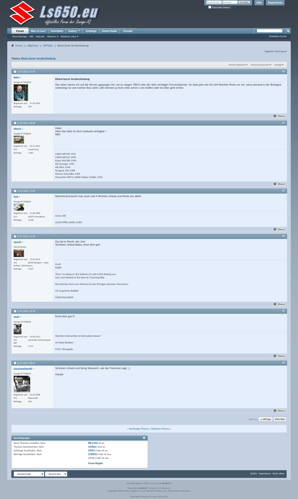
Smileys (92, 446)
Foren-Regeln (95, 463)
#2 (283, 122)
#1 (283, 71)
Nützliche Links (68, 36)
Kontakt (128, 31)
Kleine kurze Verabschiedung (38, 58)
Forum (20, 31)
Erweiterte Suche (278, 36)
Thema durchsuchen (260, 64)
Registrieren (275, 2)
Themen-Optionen (237, 64)
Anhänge (91, 31)
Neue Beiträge (19, 36)
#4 (283, 236)
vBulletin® (143, 488)
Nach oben (280, 419)
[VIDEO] (92, 454)
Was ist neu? (38, 31)
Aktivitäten (57, 31)
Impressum (265, 473)
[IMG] (91, 450)
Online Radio (109, 31)
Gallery (74, 30)
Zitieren (279, 116)
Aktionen (51, 36)
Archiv (253, 473)
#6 (283, 362)
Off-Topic (48, 45)
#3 (283, 190)
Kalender (40, 36)
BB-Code (93, 442)
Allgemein (32, 45)
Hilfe (259, 2)
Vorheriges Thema (139, 428)
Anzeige (278, 64)
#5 (283, 310)
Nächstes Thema (160, 428)
